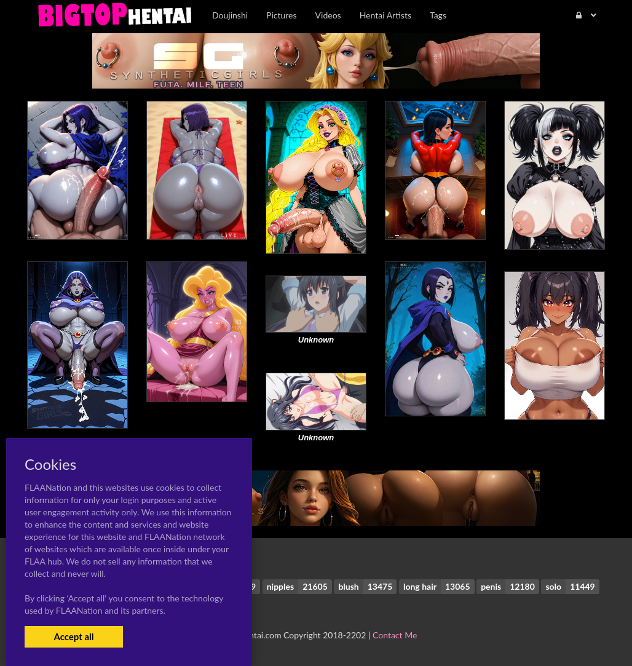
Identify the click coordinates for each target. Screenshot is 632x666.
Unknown (316, 339)
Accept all (73, 636)
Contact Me (395, 635)
